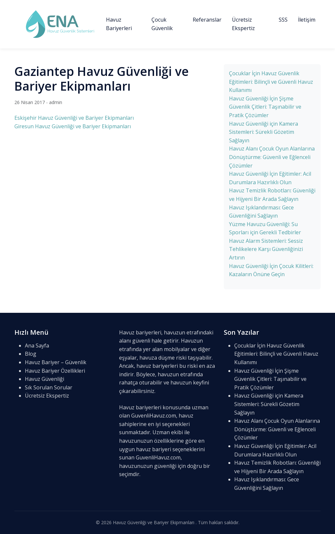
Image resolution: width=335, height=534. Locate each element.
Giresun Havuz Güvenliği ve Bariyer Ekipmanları (72, 126)
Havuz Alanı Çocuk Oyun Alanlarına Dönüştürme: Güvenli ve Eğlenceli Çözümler (272, 157)
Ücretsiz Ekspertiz (243, 24)
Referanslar (207, 19)
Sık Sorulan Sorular (48, 387)
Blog (30, 353)
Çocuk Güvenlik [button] (162, 24)
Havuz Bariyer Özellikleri (55, 370)
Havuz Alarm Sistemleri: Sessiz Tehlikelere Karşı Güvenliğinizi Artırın (266, 249)
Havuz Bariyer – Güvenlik (55, 362)
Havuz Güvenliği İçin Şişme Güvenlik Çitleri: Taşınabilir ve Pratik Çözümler (265, 107)
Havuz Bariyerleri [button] (119, 24)
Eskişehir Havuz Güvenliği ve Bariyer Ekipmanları (74, 117)
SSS (283, 19)
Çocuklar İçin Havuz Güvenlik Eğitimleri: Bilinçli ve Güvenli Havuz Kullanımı (271, 82)
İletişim (306, 19)
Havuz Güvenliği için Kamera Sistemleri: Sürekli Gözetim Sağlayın (263, 132)
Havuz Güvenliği (44, 379)
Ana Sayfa (37, 345)
